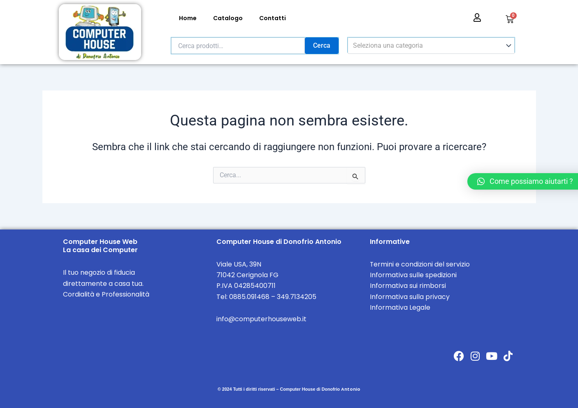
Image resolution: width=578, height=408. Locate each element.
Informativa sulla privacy (410, 296)
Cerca (321, 45)
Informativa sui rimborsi (408, 285)
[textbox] (427, 45)
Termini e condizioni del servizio (420, 264)
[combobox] (431, 45)
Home (188, 18)
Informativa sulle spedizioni (413, 275)
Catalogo (228, 18)
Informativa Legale (400, 307)
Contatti (272, 18)
